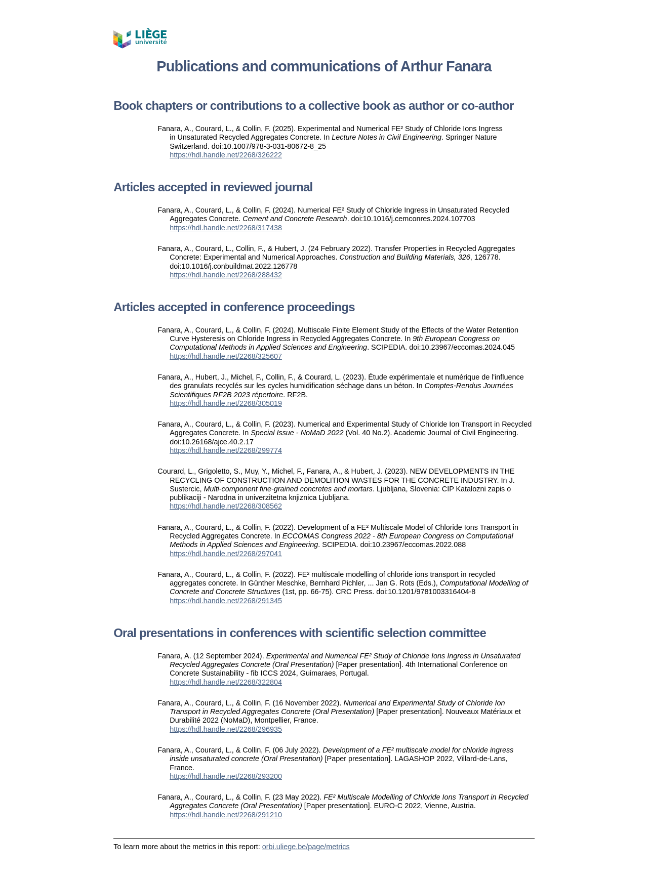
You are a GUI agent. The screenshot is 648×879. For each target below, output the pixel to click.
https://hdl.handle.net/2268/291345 (226, 601)
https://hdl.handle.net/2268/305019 (226, 403)
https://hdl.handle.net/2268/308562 (226, 506)
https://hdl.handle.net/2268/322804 (226, 682)
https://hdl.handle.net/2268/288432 (226, 275)
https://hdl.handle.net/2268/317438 (226, 228)
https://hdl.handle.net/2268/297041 (226, 554)
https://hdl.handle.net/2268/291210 (226, 815)
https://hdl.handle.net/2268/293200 (226, 776)
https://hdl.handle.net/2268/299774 (226, 450)
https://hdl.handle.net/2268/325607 (226, 356)
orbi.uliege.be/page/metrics (306, 847)
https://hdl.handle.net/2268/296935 (226, 729)
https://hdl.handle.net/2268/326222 (226, 155)
